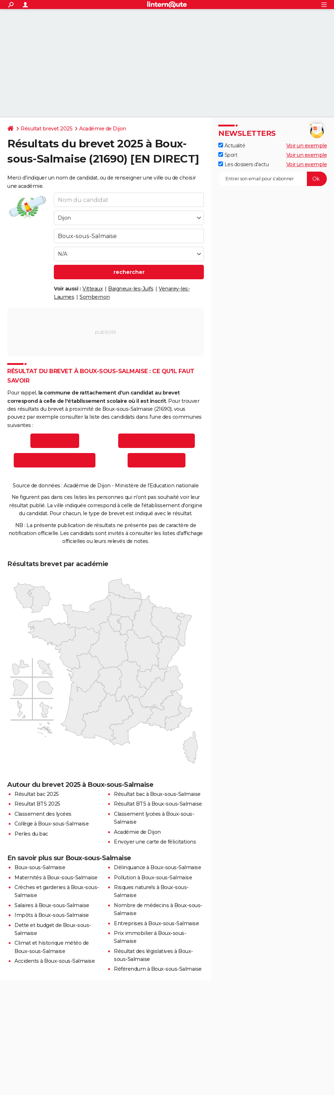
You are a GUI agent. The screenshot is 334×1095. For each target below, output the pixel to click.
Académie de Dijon (102, 128)
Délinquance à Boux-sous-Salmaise (157, 867)
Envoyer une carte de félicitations (155, 842)
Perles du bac (31, 834)
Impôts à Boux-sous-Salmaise (51, 915)
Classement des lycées (43, 814)
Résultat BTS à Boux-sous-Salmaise (158, 804)
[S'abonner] (272, 179)
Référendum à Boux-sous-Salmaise (158, 969)
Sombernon (95, 297)
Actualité (231, 145)
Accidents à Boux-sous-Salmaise (54, 961)
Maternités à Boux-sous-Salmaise (56, 877)
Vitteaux (92, 288)
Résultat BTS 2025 (37, 804)
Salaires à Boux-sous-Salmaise (51, 905)
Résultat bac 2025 (36, 794)
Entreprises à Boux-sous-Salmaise (156, 923)
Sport (227, 155)
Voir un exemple (306, 145)
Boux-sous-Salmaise (39, 867)
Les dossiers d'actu (243, 164)
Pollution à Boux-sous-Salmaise (153, 877)
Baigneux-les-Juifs (130, 288)
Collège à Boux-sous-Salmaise (51, 823)
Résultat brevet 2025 (46, 128)
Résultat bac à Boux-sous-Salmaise (157, 794)
